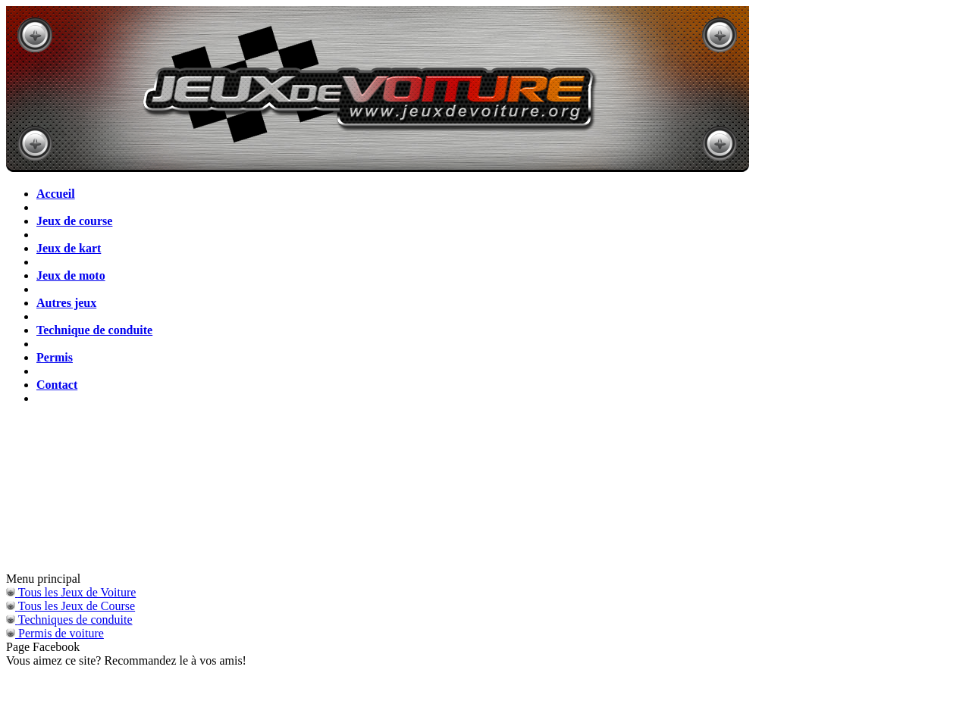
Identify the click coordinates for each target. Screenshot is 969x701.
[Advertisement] (484, 493)
